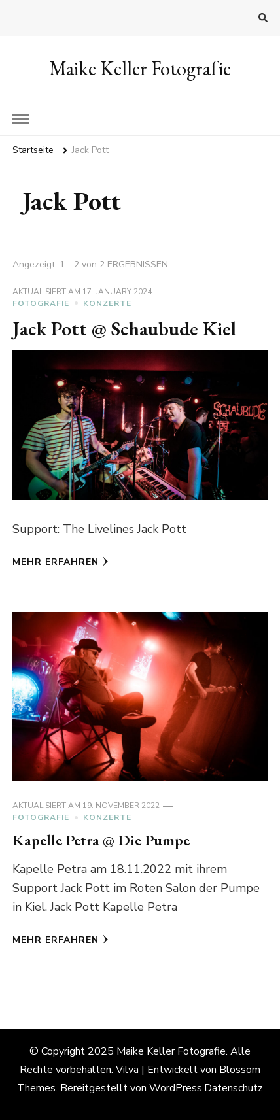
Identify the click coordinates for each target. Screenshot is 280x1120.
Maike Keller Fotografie (140, 68)
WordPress (175, 1088)
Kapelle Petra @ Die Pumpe (101, 840)
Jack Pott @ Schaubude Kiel (124, 328)
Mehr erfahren (60, 562)
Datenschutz (233, 1088)
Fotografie (40, 303)
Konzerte (107, 303)
